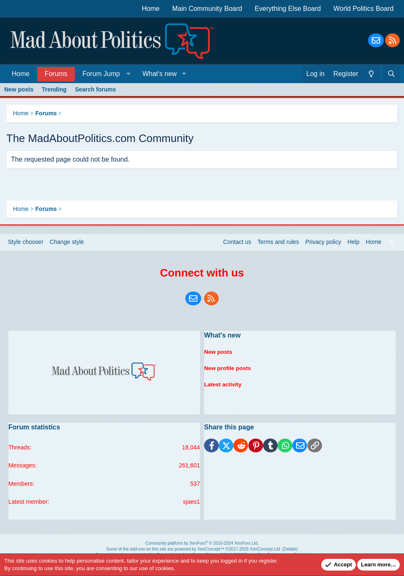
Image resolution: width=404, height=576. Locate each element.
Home (151, 8)
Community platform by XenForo (202, 543)
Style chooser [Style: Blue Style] (25, 242)
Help (354, 242)
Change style (67, 242)
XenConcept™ (211, 549)
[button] (105, 74)
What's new (159, 73)
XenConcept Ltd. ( (267, 549)
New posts (18, 89)
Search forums (95, 89)
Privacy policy (323, 242)
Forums (56, 73)
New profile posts (228, 366)
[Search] (391, 74)
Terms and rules (278, 242)
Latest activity (223, 381)
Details (290, 549)
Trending (54, 89)
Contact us (237, 242)
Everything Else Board (288, 8)
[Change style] (371, 74)
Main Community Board (207, 8)
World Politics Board (363, 8)
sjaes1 (191, 501)
